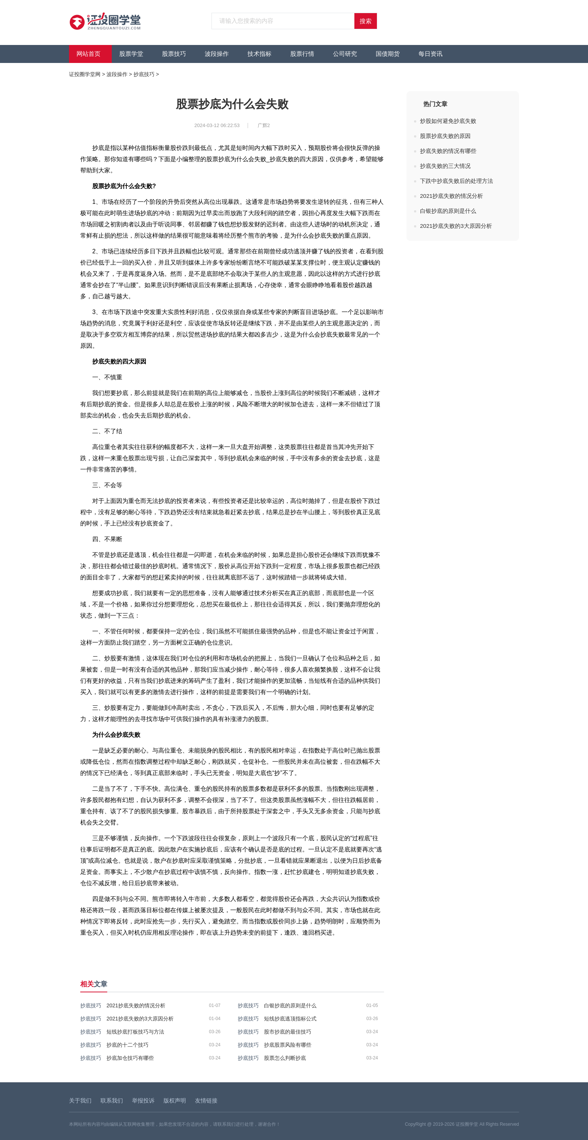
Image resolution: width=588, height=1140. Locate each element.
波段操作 (217, 54)
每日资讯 (430, 54)
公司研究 (345, 54)
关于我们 (80, 1100)
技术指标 (260, 54)
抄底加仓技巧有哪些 (130, 1058)
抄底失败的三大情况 (445, 166)
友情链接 (206, 1100)
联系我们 (111, 1100)
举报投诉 (143, 1100)
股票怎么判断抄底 (285, 1058)
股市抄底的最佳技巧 (287, 1032)
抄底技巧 (144, 74)
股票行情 (302, 54)
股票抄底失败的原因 (445, 136)
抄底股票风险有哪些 (287, 1045)
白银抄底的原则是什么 (290, 1005)
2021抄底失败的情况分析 (135, 1005)
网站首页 (88, 54)
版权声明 (175, 1100)
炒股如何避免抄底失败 (448, 121)
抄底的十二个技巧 (127, 1045)
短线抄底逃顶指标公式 (290, 1019)
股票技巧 (174, 54)
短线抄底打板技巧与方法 (135, 1032)
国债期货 (388, 54)
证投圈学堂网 (84, 74)
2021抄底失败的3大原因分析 (140, 1019)
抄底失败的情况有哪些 (448, 151)
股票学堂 (131, 54)
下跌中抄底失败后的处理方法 (456, 181)
